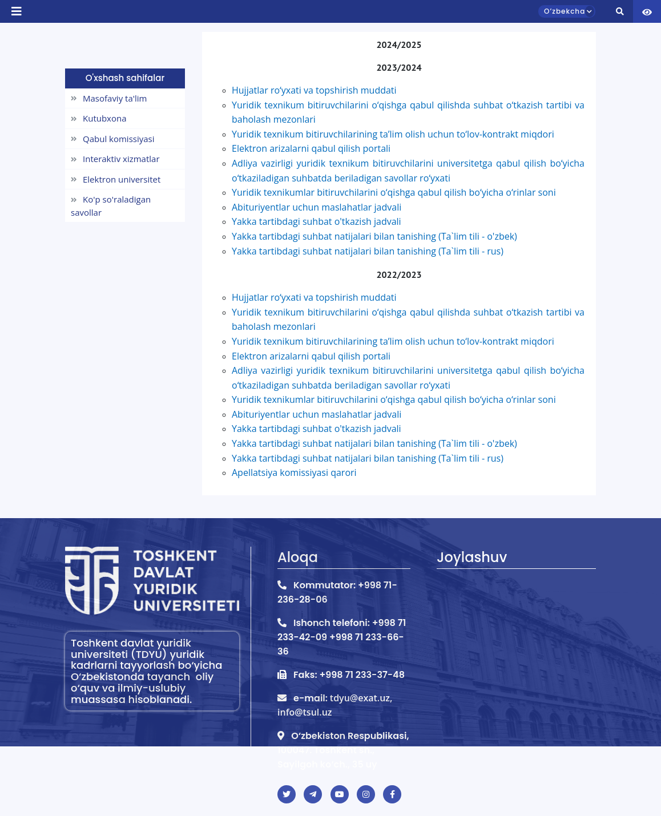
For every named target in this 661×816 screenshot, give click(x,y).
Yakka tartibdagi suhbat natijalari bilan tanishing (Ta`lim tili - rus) (367, 251)
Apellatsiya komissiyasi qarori (294, 472)
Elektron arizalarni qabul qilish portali (311, 356)
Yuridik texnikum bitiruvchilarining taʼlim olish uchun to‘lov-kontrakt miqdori (393, 341)
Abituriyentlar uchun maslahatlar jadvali (316, 414)
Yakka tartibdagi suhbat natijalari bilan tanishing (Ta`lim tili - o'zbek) (374, 443)
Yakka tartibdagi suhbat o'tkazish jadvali (316, 428)
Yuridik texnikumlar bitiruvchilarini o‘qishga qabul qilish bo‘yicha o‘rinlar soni (394, 399)
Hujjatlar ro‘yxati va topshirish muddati (314, 297)
